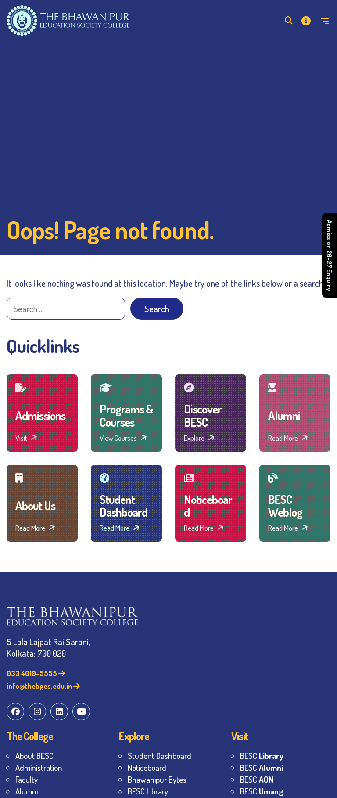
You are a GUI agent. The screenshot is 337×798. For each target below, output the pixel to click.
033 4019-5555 (36, 673)
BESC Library (148, 791)
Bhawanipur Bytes (157, 779)
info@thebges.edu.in (43, 685)
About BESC (34, 756)
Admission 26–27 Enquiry (329, 255)
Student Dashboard (159, 756)
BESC (261, 756)
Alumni (26, 791)
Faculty (26, 779)
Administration (38, 767)
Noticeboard (147, 767)
